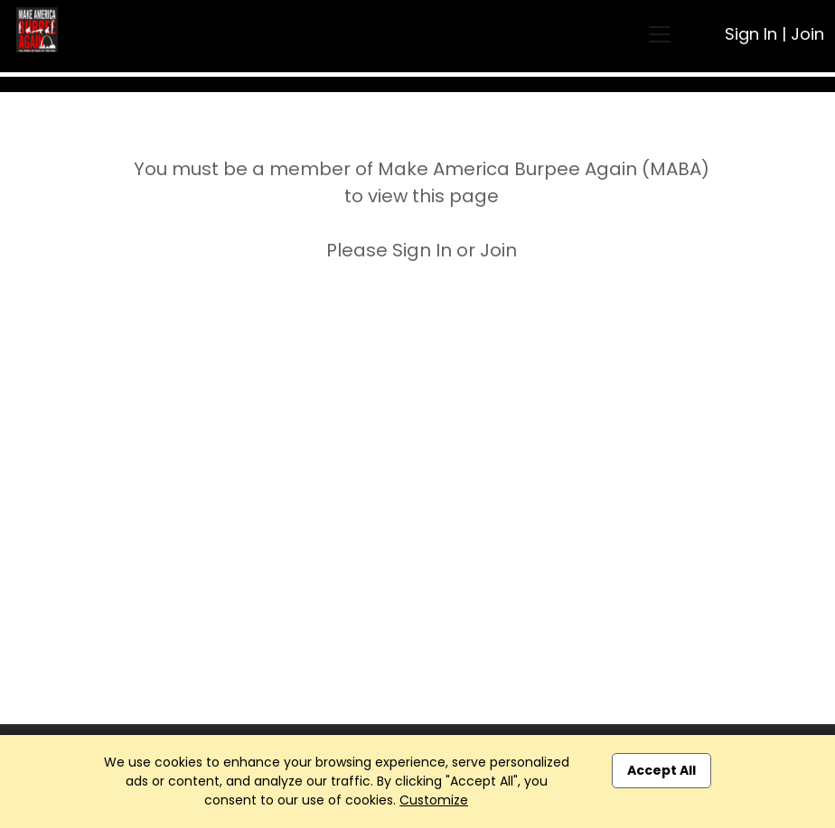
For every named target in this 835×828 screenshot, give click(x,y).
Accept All (661, 770)
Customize (433, 800)
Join (807, 34)
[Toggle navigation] (659, 34)
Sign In (751, 34)
